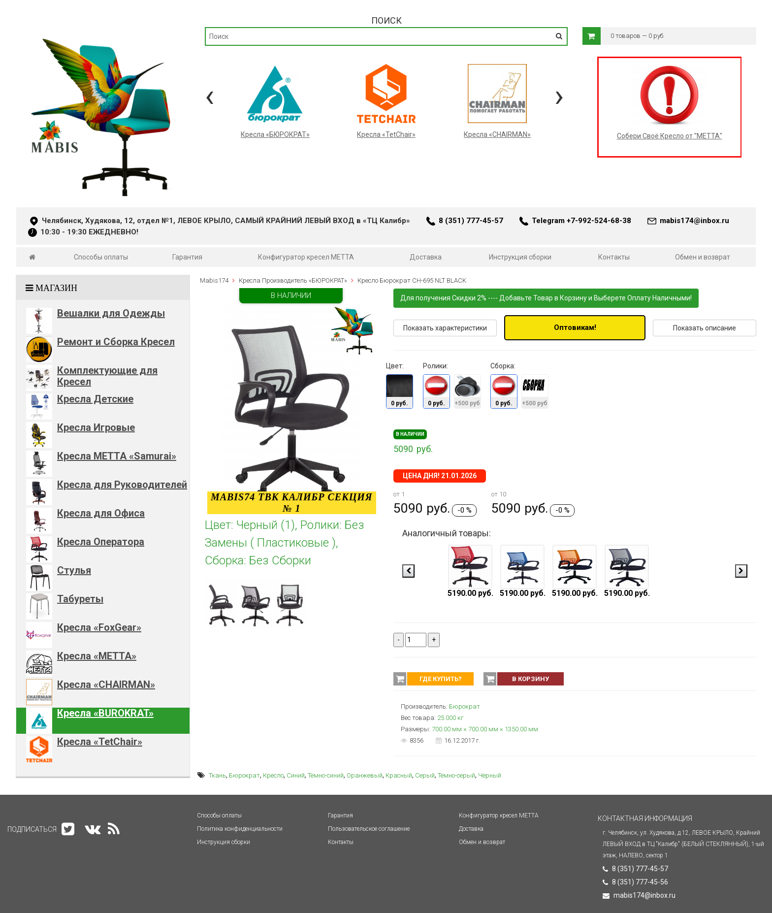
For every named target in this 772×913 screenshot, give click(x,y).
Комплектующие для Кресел (107, 376)
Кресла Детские (95, 399)
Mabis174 (214, 280)
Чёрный (489, 775)
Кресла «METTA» (96, 656)
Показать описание (704, 328)
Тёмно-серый (456, 775)
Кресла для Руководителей (122, 484)
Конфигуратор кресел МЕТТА (306, 257)
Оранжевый (365, 775)
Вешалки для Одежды (111, 313)
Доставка (426, 257)
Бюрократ (244, 775)
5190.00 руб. (470, 593)
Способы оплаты (101, 257)
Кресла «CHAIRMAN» (106, 684)
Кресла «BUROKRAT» (105, 713)
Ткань (217, 775)
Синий (296, 775)
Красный (399, 775)
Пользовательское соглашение (369, 828)
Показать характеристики (445, 328)
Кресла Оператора (100, 542)
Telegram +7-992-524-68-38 (581, 220)
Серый (425, 775)
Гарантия (187, 257)
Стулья (74, 570)
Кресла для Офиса (101, 513)
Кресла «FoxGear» (99, 627)
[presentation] (209, 95)
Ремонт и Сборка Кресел (116, 342)
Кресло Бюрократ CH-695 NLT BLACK (411, 280)
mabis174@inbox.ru (694, 220)
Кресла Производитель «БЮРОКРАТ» (293, 280)
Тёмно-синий (326, 775)
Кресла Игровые (96, 427)
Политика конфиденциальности (240, 828)
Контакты (614, 257)
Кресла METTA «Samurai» (116, 456)
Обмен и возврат (702, 257)
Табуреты (80, 599)
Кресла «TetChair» (99, 742)
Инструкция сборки (520, 257)
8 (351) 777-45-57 (471, 220)
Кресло (273, 775)
